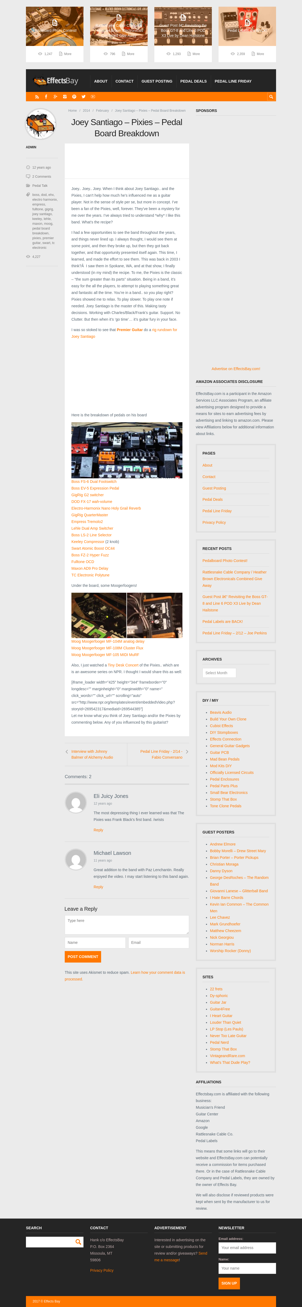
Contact (124, 81)
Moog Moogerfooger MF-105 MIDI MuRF (105, 655)
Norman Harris (222, 944)
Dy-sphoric (219, 996)
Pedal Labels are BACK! (222, 621)
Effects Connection (225, 739)
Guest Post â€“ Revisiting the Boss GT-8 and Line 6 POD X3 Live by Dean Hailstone (235, 603)
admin (31, 147)
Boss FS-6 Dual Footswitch (94, 481)
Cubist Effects (221, 726)
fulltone (52, 204)
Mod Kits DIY (221, 766)
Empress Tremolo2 (87, 521)
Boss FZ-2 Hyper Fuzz (90, 555)
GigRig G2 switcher (87, 495)
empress (38, 204)
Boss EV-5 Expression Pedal (95, 488)
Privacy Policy (214, 522)
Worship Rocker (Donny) (230, 951)
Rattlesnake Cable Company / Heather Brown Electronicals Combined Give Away (234, 579)
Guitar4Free (220, 1009)
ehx (50, 195)
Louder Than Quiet (225, 1022)
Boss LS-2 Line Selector (91, 535)
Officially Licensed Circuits (232, 772)
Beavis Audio (221, 712)
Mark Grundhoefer (225, 924)
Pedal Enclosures (224, 779)
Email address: (231, 1239)
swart (46, 243)
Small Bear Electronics (229, 792)
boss (35, 195)
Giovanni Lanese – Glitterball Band (239, 891)
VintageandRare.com (227, 1056)
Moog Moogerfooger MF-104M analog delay (107, 641)
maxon (46, 219)
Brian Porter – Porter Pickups (234, 857)
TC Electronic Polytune (90, 575)
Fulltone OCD (82, 562)
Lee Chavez (220, 917)
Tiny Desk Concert (123, 665)
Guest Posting (157, 81)
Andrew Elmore (223, 844)
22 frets (216, 989)
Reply (98, 830)
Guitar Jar (218, 1002)
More (67, 54)
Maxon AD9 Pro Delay (89, 568)
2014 (86, 111)
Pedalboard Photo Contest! (224, 561)
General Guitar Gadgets (230, 746)
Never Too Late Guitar (228, 1036)
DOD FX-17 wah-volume (91, 501)
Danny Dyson (221, 871)
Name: (224, 1259)
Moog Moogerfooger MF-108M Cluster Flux (107, 648)
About (101, 81)
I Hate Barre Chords (226, 897)
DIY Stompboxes (224, 732)
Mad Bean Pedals (225, 759)
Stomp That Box (223, 799)
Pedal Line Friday (233, 81)
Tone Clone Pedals (226, 806)
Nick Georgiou (222, 937)
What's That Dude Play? (230, 1062)
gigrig (36, 209)
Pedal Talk (39, 186)
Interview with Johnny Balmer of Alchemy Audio (92, 754)
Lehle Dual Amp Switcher (92, 528)
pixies (36, 238)
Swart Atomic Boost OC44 (93, 548)
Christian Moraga (224, 864)
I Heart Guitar (221, 1016)
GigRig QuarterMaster (89, 515)
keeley (50, 214)
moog (36, 224)
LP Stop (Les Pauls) (226, 1029)
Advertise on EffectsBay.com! (236, 369)
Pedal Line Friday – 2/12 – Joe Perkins (234, 633)
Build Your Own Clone (228, 719)
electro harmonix (44, 199)
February (102, 111)
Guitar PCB (219, 752)
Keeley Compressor (87, 542)
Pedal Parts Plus (224, 786)
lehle (35, 219)
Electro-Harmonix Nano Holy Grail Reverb (106, 508)
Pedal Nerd (219, 1042)
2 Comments (41, 177)
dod (43, 195)
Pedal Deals (193, 81)
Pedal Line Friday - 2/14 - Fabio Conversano (161, 754)
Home (72, 111)
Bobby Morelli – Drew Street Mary (238, 851)
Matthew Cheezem (225, 931)
